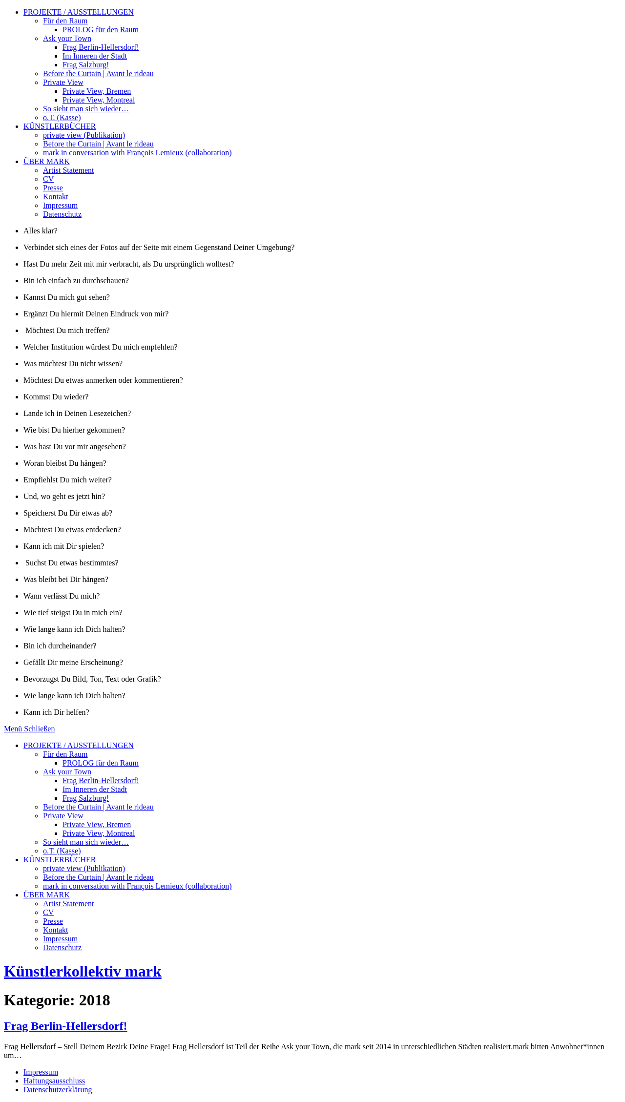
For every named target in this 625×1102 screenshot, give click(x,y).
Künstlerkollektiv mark (83, 971)
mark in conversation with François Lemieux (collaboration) (137, 152)
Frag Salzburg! (85, 65)
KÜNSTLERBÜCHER (59, 126)
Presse (53, 188)
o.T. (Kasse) (62, 117)
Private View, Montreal (98, 100)
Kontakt (55, 196)
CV (48, 179)
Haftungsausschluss (54, 1081)
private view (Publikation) (84, 135)
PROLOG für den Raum (100, 29)
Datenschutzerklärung (57, 1089)
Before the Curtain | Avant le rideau (98, 73)
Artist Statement (68, 170)
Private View (63, 82)
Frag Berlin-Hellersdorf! (100, 47)
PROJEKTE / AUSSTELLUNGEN (78, 12)
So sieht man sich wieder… (86, 108)
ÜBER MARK (46, 161)
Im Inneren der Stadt (94, 56)
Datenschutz (62, 214)
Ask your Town (67, 38)
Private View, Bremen (96, 91)
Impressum (60, 205)
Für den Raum (65, 21)
